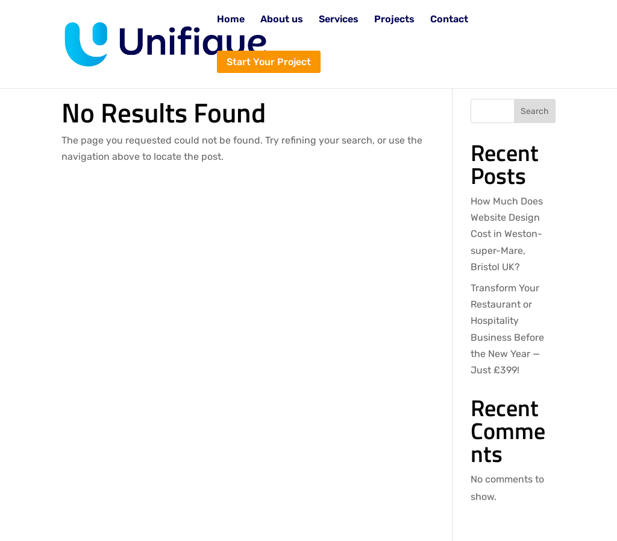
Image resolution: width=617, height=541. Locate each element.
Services (339, 20)
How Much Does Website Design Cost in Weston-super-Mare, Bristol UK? (507, 234)
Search (535, 111)
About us (281, 20)
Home (231, 20)
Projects (394, 20)
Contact (449, 20)
